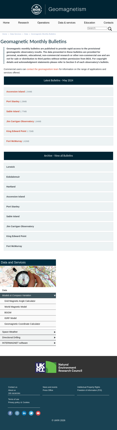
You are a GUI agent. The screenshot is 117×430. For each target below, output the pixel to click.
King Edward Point (16, 131)
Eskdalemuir (13, 177)
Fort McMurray (14, 141)
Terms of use (13, 399)
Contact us (12, 387)
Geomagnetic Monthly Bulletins (43, 34)
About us (12, 390)
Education (89, 22)
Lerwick (10, 167)
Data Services (15, 34)
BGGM (8, 312)
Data (26, 34)
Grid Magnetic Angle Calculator (20, 301)
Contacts (108, 22)
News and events (50, 387)
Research (23, 22)
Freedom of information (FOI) (89, 390)
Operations (43, 22)
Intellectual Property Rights (88, 387)
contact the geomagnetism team (43, 69)
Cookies (26, 402)
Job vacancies (14, 393)
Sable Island (12, 111)
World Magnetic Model (16, 307)
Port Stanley (12, 101)
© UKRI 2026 (58, 420)
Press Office (48, 390)
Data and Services (13, 262)
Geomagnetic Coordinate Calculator (22, 324)
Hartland (10, 186)
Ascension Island (15, 91)
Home (6, 22)
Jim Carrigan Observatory (20, 121)
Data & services (66, 22)
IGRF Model (11, 318)
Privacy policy (14, 402)
